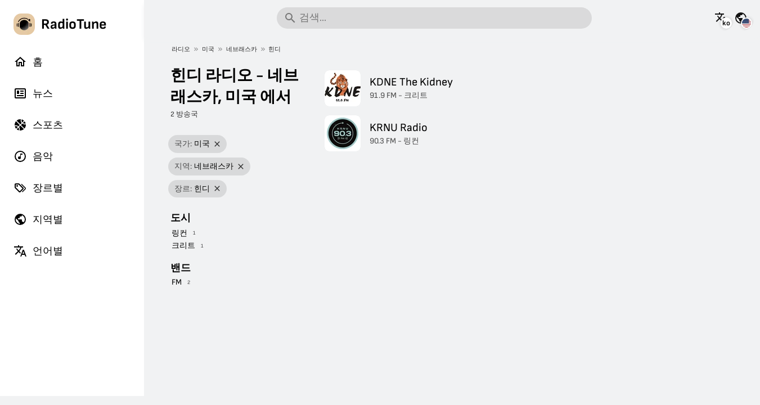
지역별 (38, 219)
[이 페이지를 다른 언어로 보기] (721, 18)
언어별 (38, 251)
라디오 (181, 49)
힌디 (274, 49)
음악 (33, 156)
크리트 (183, 245)
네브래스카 (241, 49)
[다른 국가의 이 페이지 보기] (740, 18)
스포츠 (38, 125)
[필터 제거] (217, 144)
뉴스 (33, 93)
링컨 (179, 233)
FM (177, 282)
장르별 (38, 188)
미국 (208, 49)
